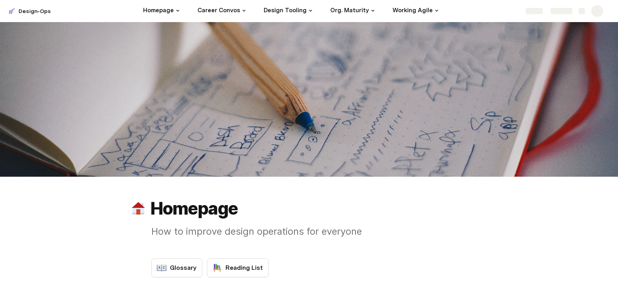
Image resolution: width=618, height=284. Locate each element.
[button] (178, 11)
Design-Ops (35, 11)
